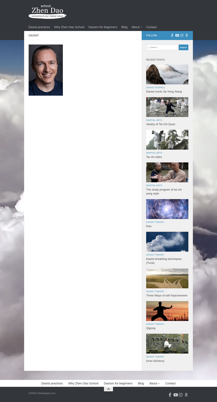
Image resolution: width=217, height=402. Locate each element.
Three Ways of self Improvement (166, 295)
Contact (151, 27)
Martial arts (154, 120)
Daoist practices (39, 27)
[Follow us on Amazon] (186, 35)
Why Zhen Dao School (69, 27)
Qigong (150, 328)
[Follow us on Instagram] (182, 35)
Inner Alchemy (155, 360)
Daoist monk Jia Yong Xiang (164, 91)
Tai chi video (154, 157)
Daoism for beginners (102, 27)
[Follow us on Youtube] (177, 35)
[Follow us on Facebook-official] (172, 35)
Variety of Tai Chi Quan (160, 124)
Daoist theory (155, 222)
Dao (148, 226)
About (136, 27)
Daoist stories (155, 87)
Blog (124, 27)
